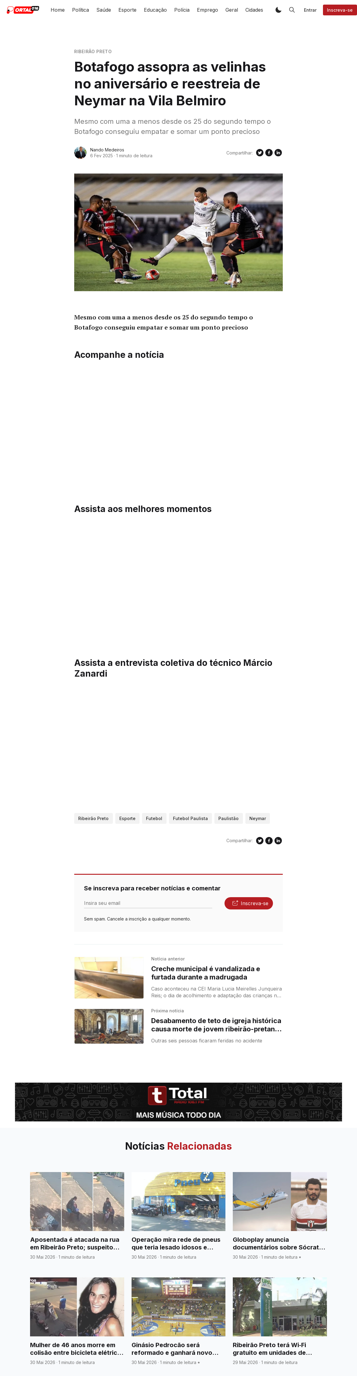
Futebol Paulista (190, 818)
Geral (231, 10)
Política (80, 10)
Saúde (103, 10)
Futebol (154, 818)
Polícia (182, 10)
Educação (155, 10)
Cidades (254, 10)
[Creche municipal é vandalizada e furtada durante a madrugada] (109, 978)
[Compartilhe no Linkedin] (278, 152)
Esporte (127, 10)
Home (58, 10)
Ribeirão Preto (93, 51)
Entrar (310, 10)
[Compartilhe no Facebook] (269, 152)
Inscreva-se (340, 10)
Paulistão (228, 818)
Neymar (257, 818)
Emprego (207, 10)
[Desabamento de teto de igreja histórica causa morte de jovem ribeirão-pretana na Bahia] (109, 1026)
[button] (278, 10)
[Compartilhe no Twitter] (259, 152)
